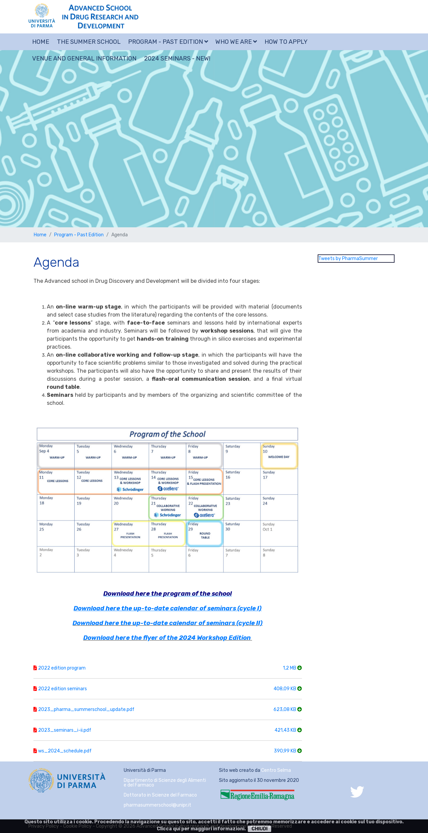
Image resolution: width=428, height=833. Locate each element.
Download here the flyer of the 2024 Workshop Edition (167, 637)
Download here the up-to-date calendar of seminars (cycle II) (167, 623)
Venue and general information (84, 58)
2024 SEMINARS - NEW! (177, 58)
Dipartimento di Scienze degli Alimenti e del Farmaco (165, 783)
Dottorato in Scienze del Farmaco (160, 795)
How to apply (286, 41)
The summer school (89, 41)
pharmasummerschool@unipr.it (157, 805)
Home (40, 41)
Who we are (236, 41)
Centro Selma (276, 770)
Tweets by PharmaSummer (348, 258)
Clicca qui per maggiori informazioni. (201, 829)
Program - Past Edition (168, 41)
